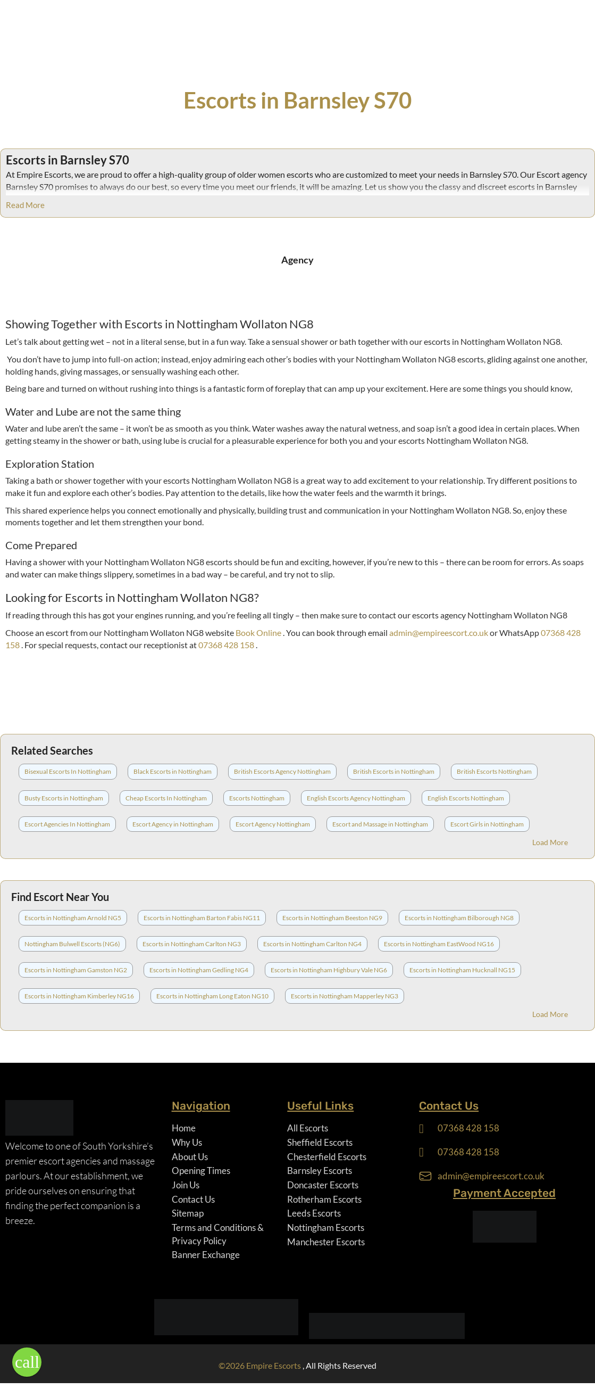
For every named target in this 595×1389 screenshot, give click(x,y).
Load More (550, 842)
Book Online (259, 632)
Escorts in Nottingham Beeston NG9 (332, 918)
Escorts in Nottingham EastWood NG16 (439, 944)
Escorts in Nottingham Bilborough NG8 (459, 918)
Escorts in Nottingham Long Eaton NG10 (212, 996)
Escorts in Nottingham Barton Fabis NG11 (202, 918)
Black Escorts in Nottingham (172, 771)
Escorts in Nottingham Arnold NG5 (72, 918)
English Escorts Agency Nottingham (356, 798)
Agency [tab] (297, 260)
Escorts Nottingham (256, 798)
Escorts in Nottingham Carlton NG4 (312, 944)
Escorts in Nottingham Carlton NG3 (192, 944)
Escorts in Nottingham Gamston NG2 (75, 970)
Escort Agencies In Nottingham (67, 824)
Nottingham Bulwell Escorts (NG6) (72, 944)
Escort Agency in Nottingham (172, 824)
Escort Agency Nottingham (273, 824)
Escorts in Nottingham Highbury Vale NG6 (329, 970)
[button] (26, 1362)
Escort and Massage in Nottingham (380, 824)
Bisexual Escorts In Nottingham (67, 771)
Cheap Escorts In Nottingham (166, 798)
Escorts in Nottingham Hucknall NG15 (462, 970)
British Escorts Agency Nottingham (282, 771)
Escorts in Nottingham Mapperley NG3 (344, 996)
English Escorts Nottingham (466, 798)
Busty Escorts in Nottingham (63, 798)
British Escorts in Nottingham (393, 771)
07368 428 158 (227, 645)
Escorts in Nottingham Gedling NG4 (198, 970)
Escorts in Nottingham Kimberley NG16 (79, 996)
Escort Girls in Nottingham (487, 824)
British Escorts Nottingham (494, 771)
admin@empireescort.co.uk (439, 632)
